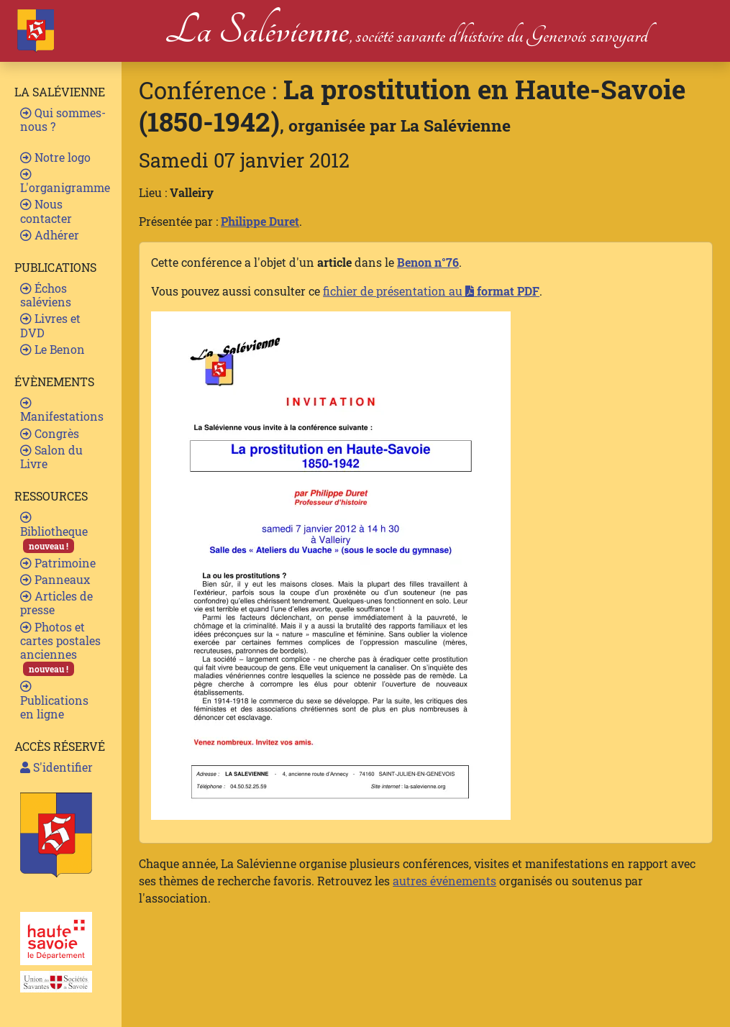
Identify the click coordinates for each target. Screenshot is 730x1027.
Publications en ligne (54, 700)
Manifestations (62, 410)
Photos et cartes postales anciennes (60, 648)
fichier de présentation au (431, 290)
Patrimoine (58, 562)
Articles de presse (56, 602)
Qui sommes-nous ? (63, 119)
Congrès (49, 433)
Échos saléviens (45, 294)
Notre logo (55, 157)
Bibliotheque (54, 532)
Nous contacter (46, 210)
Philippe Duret (260, 221)
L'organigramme (65, 181)
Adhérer (49, 234)
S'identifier (56, 767)
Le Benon (52, 349)
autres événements (444, 880)
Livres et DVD (50, 325)
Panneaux (55, 579)
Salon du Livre (51, 456)
